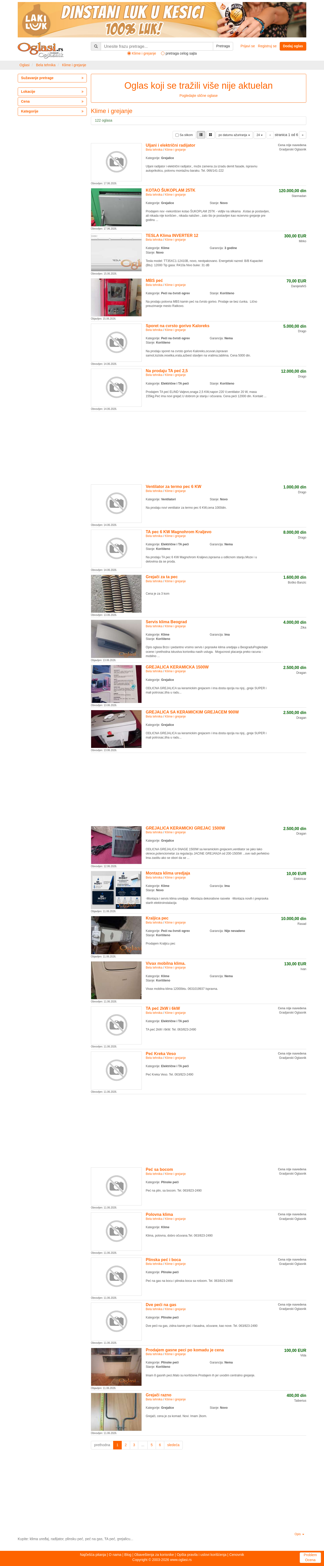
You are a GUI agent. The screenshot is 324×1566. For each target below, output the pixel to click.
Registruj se (267, 46)
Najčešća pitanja (93, 1555)
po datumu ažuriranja (234, 135)
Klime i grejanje (74, 65)
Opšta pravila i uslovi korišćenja (201, 1555)
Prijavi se (247, 46)
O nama (115, 1555)
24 (259, 135)
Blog (127, 1555)
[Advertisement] (198, 447)
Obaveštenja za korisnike (154, 1555)
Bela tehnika (45, 65)
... (142, 1445)
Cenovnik (236, 1555)
